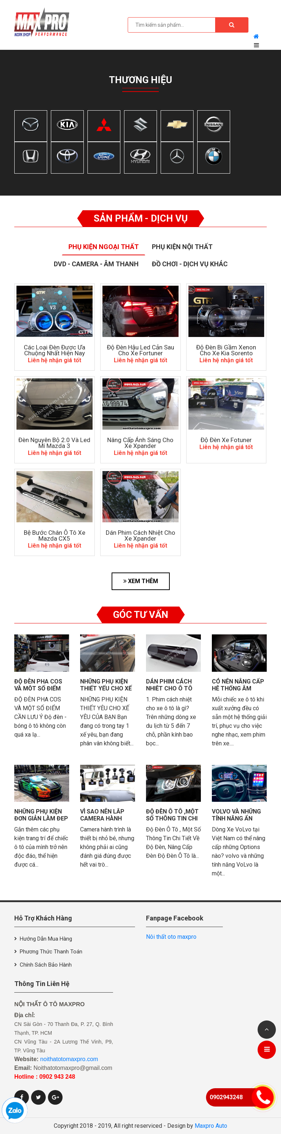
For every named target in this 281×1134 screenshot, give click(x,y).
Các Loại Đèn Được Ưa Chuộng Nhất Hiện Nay (54, 350)
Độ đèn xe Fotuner (226, 440)
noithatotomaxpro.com (69, 1059)
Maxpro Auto (211, 1125)
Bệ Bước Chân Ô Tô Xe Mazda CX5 (54, 535)
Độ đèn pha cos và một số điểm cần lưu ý (38, 688)
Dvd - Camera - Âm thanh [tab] (96, 264)
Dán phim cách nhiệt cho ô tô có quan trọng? (171, 688)
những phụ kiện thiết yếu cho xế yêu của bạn (106, 688)
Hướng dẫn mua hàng (46, 938)
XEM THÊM (140, 581)
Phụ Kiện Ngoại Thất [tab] (103, 247)
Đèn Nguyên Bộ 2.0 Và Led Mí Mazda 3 (54, 442)
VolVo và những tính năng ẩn (236, 815)
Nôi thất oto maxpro (171, 936)
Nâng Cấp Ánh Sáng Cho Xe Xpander (140, 442)
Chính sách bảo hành (46, 964)
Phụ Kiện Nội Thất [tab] (182, 247)
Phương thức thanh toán (51, 951)
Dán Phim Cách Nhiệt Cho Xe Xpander (140, 535)
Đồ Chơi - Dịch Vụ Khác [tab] (190, 264)
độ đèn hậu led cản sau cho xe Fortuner (140, 350)
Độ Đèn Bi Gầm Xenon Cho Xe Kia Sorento (226, 350)
